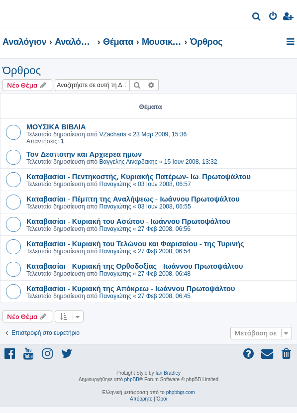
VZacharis (112, 134)
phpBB (131, 379)
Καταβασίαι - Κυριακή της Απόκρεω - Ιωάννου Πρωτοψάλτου (130, 288)
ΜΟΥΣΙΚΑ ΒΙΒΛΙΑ (56, 126)
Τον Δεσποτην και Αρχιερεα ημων (84, 153)
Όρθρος (21, 70)
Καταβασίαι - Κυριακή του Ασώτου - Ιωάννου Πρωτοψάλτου (128, 220)
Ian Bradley (168, 373)
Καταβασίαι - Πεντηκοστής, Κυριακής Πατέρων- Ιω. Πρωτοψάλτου (138, 176)
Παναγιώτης (115, 184)
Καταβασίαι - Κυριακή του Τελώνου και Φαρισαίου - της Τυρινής (135, 243)
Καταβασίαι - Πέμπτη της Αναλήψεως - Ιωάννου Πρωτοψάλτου (133, 198)
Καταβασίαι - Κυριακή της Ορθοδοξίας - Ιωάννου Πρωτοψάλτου (134, 265)
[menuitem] (257, 17)
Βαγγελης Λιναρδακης (128, 161)
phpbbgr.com (180, 392)
